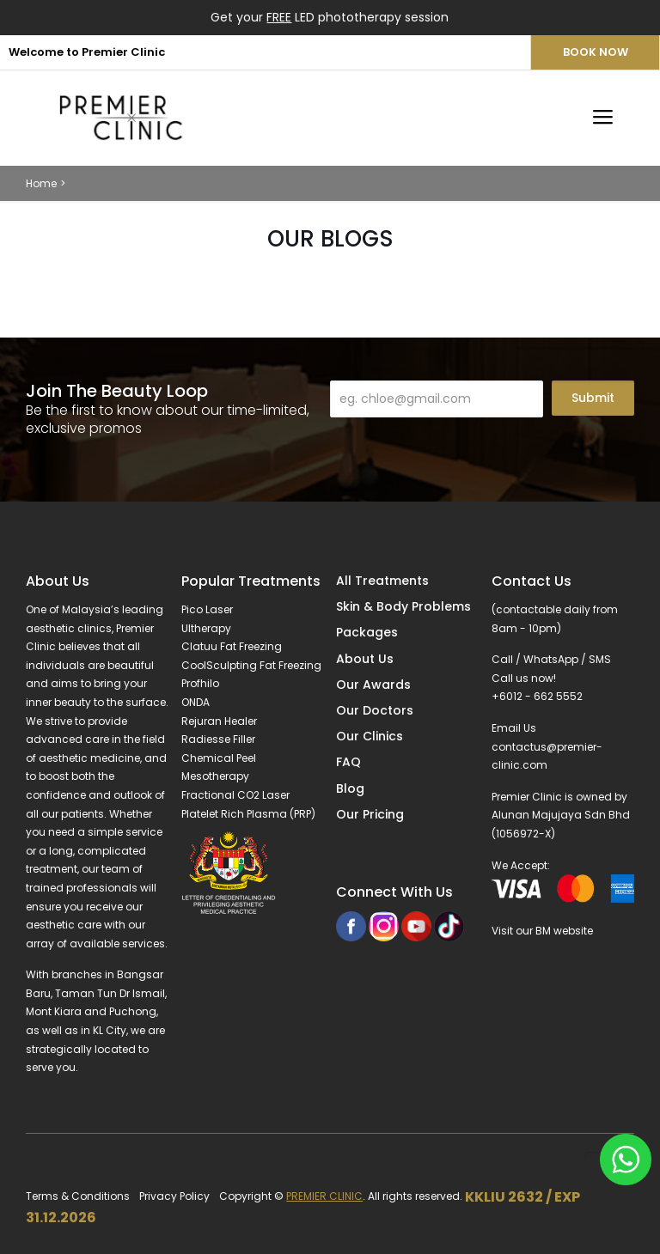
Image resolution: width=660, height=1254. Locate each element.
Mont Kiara (54, 1011)
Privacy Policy (174, 1196)
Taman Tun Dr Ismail (110, 993)
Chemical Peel (218, 758)
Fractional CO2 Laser (235, 795)
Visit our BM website (542, 930)
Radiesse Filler (218, 739)
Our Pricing (370, 814)
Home (41, 183)
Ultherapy (206, 628)
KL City (109, 1030)
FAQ (348, 761)
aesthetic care (63, 924)
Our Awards (373, 684)
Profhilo (200, 683)
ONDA (195, 702)
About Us (365, 658)
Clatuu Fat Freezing (231, 646)
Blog (350, 788)
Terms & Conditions (78, 1196)
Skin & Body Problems (403, 606)
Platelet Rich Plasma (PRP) (248, 814)
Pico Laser (207, 609)
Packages (367, 632)
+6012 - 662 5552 (537, 696)
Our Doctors (374, 710)
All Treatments (382, 580)
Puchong (132, 1011)
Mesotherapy (215, 776)
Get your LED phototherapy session (330, 17)
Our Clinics (369, 736)
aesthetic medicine (89, 758)
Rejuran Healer (219, 721)
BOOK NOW (595, 52)
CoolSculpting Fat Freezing (251, 665)
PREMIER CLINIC (324, 1196)
